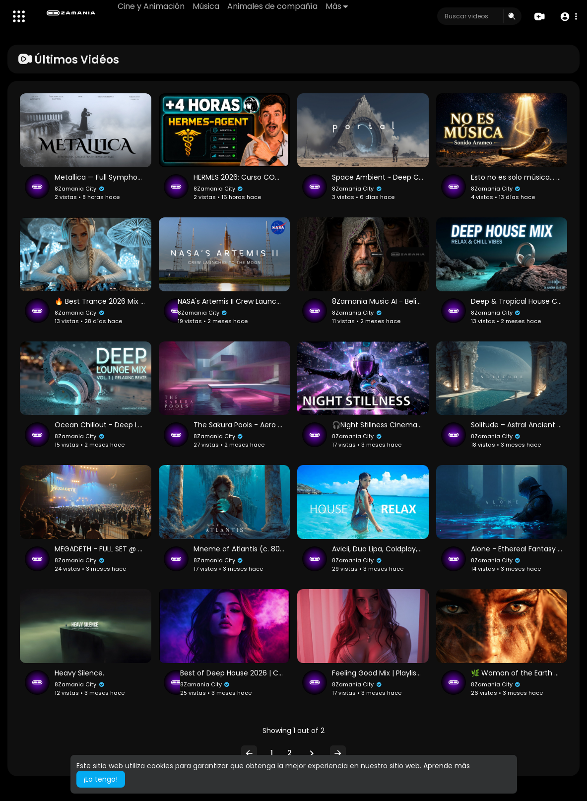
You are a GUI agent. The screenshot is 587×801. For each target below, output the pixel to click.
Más (337, 6)
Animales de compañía (272, 6)
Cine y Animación (151, 6)
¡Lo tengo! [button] (101, 779)
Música (206, 6)
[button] (568, 16)
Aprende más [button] (446, 766)
